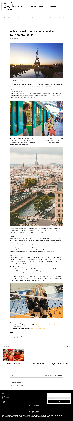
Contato (3, 402)
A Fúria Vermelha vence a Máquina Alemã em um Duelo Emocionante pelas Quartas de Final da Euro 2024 (12, 364)
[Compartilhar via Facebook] (10, 337)
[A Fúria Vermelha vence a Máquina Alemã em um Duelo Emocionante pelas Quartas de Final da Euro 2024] (13, 355)
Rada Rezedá (53, 18)
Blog (3, 394)
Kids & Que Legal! (6, 397)
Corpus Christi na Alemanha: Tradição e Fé (59, 364)
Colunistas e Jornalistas (7, 400)
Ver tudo (68, 346)
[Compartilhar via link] (21, 337)
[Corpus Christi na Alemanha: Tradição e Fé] (59, 355)
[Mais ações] (62, 27)
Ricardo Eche (62, 18)
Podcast (3, 398)
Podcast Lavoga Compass (30, 18)
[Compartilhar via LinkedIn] (17, 337)
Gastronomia (4, 401)
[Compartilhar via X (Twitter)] (14, 337)
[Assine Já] (59, 401)
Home (3, 393)
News (11, 332)
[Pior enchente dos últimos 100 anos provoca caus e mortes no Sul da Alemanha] (36, 355)
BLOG (4, 18)
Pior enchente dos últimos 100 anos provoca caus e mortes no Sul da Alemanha (36, 364)
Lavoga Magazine (43, 18)
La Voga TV (4, 396)
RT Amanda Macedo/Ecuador (15, 18)
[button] (68, 18)
